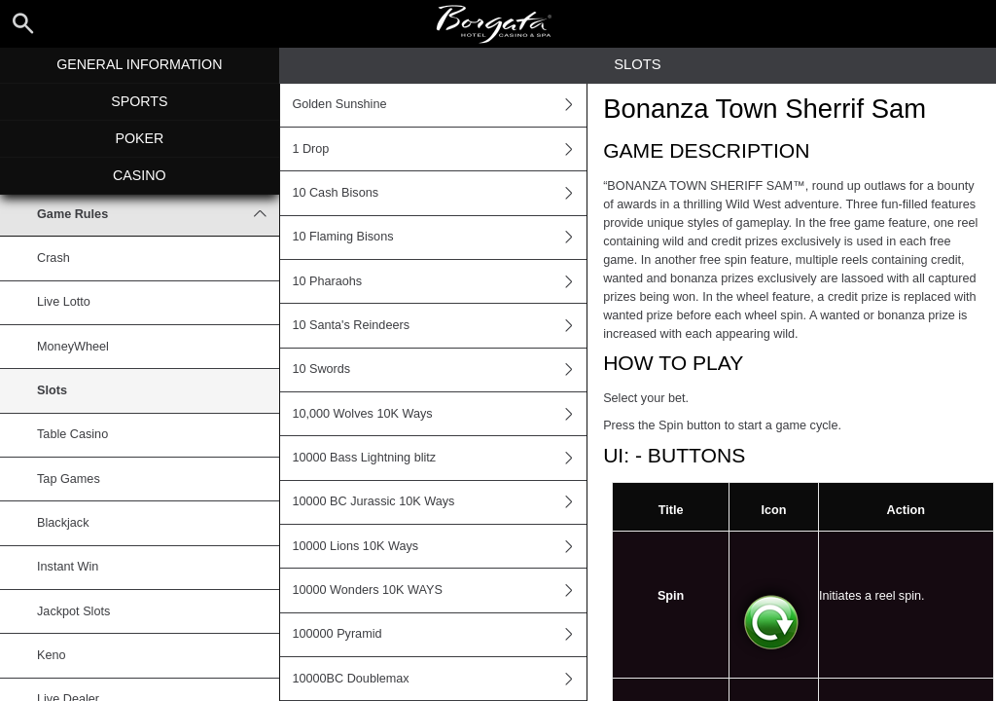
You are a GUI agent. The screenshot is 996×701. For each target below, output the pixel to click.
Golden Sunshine (439, 105)
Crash (53, 258)
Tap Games (68, 479)
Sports (139, 101)
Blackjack (63, 523)
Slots (52, 390)
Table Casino (72, 434)
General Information (139, 64)
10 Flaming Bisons (439, 237)
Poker (139, 138)
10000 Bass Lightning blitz (439, 457)
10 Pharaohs (439, 281)
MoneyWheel (73, 346)
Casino (139, 175)
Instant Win (67, 566)
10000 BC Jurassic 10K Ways (439, 502)
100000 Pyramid (439, 634)
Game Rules (158, 214)
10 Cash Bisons (439, 192)
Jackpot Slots (73, 611)
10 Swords (439, 370)
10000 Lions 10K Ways (439, 546)
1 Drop (439, 149)
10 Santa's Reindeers (439, 325)
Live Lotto (63, 302)
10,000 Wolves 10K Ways (439, 413)
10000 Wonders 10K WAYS (439, 590)
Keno (51, 655)
